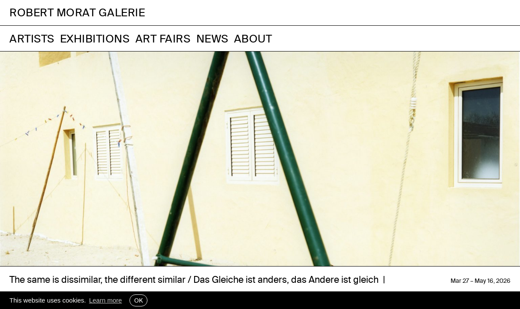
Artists (31, 38)
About (253, 38)
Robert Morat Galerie (77, 12)
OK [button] (138, 300)
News (212, 38)
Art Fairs (163, 38)
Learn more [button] (105, 300)
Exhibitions (95, 38)
